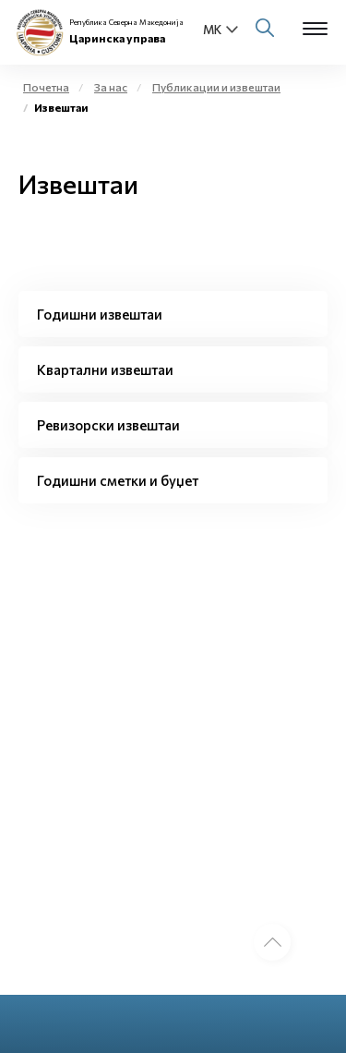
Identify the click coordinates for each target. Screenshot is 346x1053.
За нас (110, 86)
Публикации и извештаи (216, 86)
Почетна (46, 86)
